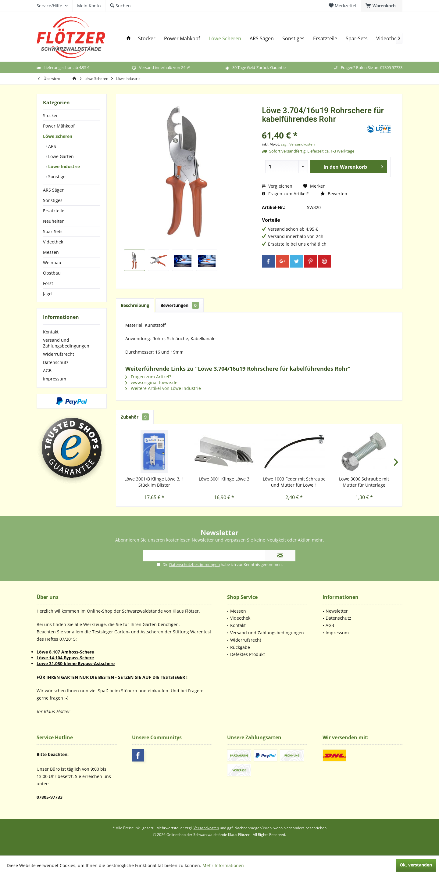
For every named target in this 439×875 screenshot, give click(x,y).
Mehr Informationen (223, 865)
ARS (51, 146)
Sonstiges (52, 200)
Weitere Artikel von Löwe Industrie (163, 388)
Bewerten (333, 193)
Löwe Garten (60, 156)
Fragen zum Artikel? (285, 193)
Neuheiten (54, 221)
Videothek (53, 242)
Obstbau (52, 273)
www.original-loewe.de (151, 382)
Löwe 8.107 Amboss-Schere (65, 652)
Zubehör (135, 417)
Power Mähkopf (59, 126)
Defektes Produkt (247, 654)
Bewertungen (179, 305)
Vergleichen (277, 186)
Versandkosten (206, 827)
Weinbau (52, 262)
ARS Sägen (54, 190)
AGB (47, 370)
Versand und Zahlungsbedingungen (66, 343)
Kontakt (51, 332)
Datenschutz (56, 362)
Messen (51, 252)
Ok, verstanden (416, 865)
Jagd (47, 294)
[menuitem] (381, 6)
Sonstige (56, 176)
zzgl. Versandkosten (298, 144)
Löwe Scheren (57, 136)
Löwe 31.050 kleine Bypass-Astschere (76, 663)
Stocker (50, 115)
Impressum (54, 379)
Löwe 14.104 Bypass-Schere (65, 658)
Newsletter (337, 611)
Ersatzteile (53, 211)
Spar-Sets (52, 231)
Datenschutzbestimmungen (194, 564)
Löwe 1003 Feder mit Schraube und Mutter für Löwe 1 (294, 482)
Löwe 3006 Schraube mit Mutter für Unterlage (364, 482)
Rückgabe (240, 647)
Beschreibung (135, 305)
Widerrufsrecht (58, 354)
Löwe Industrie (63, 166)
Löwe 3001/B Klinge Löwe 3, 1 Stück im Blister (154, 482)
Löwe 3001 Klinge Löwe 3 (224, 479)
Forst (48, 283)
